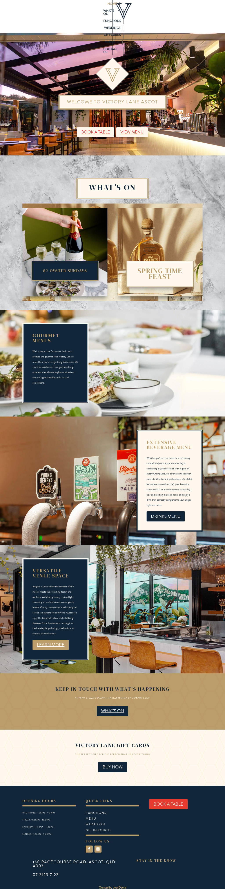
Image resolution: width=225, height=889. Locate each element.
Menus (164, 8)
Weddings (123, 8)
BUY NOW (113, 757)
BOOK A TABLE (95, 122)
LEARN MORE (50, 634)
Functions (100, 8)
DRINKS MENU (165, 506)
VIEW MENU (133, 122)
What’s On (73, 8)
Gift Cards (144, 8)
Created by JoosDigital (112, 877)
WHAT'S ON (112, 701)
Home (55, 8)
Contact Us (112, 15)
